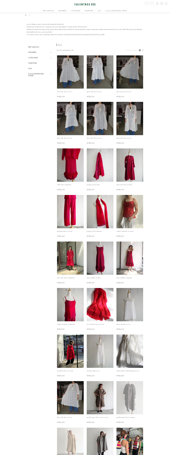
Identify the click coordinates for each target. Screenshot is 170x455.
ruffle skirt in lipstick (64, 185)
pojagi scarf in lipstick (94, 231)
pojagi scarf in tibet (93, 185)
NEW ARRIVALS (48, 11)
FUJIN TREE (89, 11)
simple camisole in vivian (124, 231)
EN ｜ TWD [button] (149, 3)
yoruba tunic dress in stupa (125, 417)
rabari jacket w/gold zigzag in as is (127, 371)
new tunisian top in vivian (95, 324)
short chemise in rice (123, 324)
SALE (99, 11)
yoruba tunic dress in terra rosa (97, 417)
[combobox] (65, 50)
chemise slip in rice (93, 371)
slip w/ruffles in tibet (94, 278)
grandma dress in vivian (65, 371)
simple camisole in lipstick (66, 324)
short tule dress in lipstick (65, 278)
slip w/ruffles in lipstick (124, 278)
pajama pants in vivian (64, 231)
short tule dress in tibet (124, 185)
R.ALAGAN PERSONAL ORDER (116, 11)
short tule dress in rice (64, 92)
